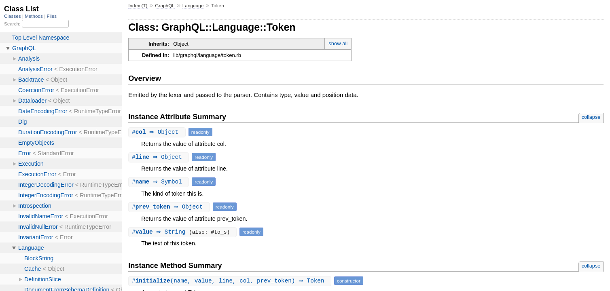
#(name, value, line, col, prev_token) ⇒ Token (231, 281)
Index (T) (137, 5)
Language (193, 5)
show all (337, 43)
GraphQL (165, 5)
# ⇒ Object (158, 132)
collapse (591, 117)
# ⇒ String (161, 232)
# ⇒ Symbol (159, 182)
